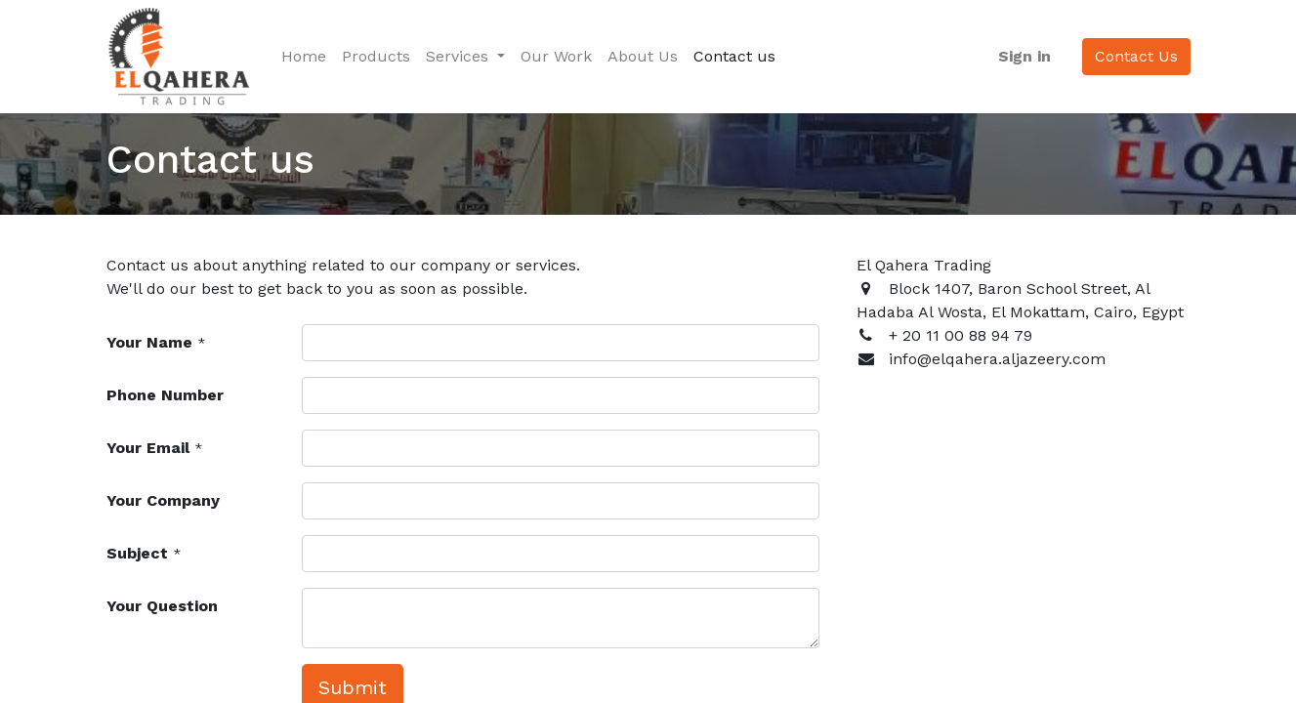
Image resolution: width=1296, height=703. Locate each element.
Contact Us (1136, 56)
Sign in (1024, 56)
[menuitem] (303, 56)
